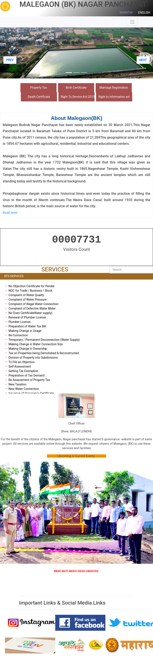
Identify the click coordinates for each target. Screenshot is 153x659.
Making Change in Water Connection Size (35, 344)
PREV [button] (10, 60)
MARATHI (126, 12)
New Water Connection (23, 389)
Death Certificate (39, 96)
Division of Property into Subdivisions (33, 357)
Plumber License (19, 322)
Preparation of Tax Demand (26, 375)
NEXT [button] (143, 60)
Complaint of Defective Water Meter (32, 308)
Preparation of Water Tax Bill (27, 326)
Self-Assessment (19, 366)
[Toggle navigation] (132, 22)
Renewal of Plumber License (27, 317)
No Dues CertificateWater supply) (30, 313)
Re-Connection (18, 335)
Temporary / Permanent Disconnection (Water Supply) (44, 339)
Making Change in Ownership (27, 348)
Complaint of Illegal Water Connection (33, 304)
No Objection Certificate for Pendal (31, 286)
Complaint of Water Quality (26, 295)
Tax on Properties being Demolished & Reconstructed (43, 353)
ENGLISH (144, 12)
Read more (10, 212)
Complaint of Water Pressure (27, 299)
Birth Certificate (76, 87)
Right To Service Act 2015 (78, 96)
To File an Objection (21, 362)
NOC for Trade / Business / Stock (30, 290)
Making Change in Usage (24, 330)
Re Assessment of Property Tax (29, 380)
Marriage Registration (113, 87)
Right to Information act (114, 96)
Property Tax (38, 87)
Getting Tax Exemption (23, 371)
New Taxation (17, 384)
